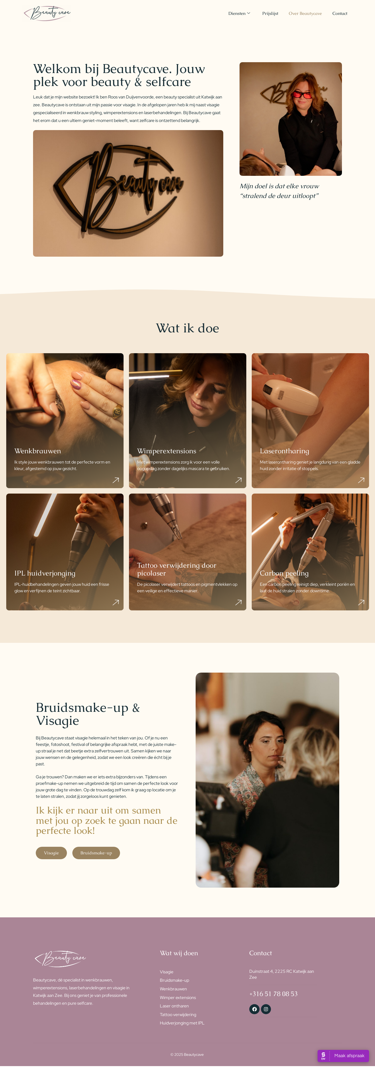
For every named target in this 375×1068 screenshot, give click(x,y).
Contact (339, 13)
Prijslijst (270, 13)
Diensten (238, 13)
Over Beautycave (305, 13)
